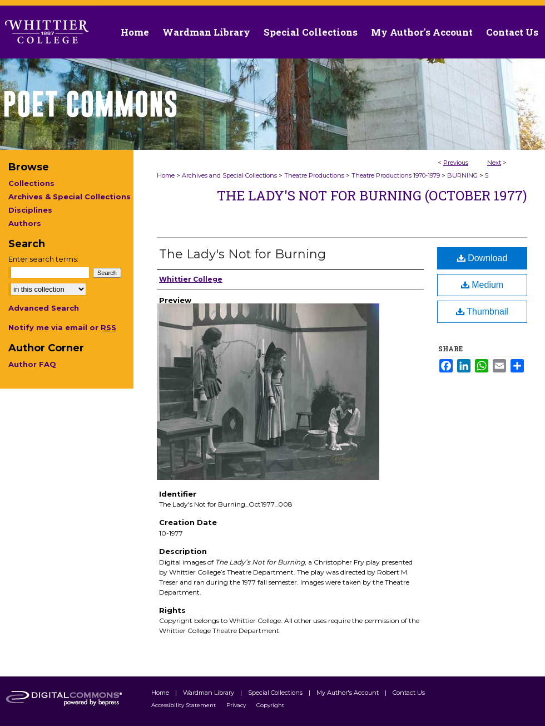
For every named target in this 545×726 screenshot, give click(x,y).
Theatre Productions (314, 175)
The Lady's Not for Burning (242, 254)
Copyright (270, 705)
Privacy (236, 705)
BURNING (462, 175)
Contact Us (512, 32)
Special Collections (276, 692)
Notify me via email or (62, 327)
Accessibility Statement (184, 705)
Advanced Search (43, 307)
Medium (482, 285)
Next (494, 162)
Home (166, 175)
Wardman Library (209, 692)
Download (482, 258)
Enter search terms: (43, 258)
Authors (24, 223)
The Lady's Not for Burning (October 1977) (372, 195)
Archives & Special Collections (69, 196)
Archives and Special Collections (229, 175)
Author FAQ (32, 364)
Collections (31, 183)
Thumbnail (482, 311)
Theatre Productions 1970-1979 (395, 175)
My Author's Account (348, 692)
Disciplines (30, 209)
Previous (455, 162)
